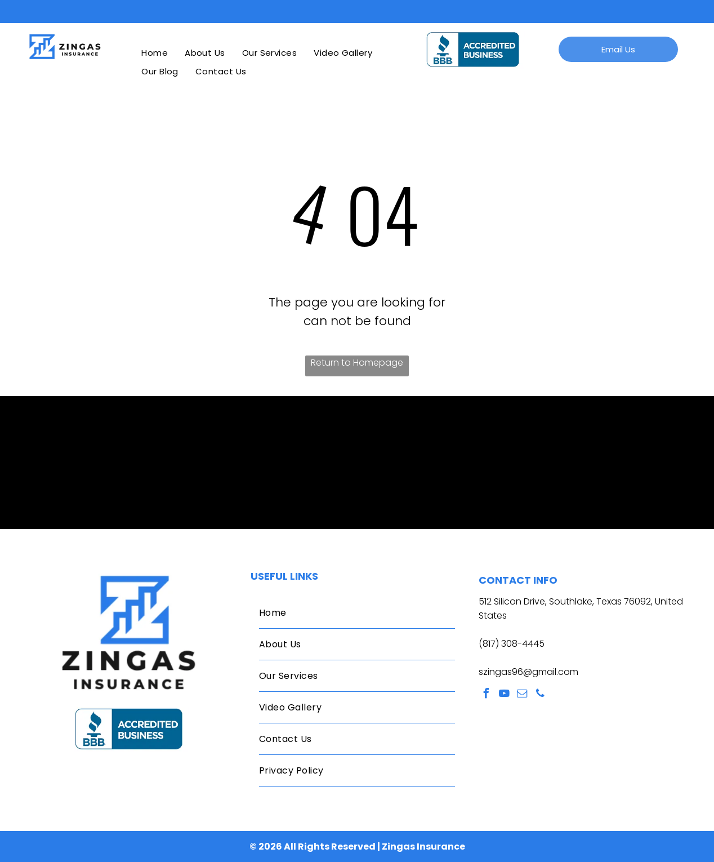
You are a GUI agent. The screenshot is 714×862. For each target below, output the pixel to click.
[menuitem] (154, 52)
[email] (522, 695)
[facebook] (486, 695)
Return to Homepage (357, 362)
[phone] (540, 695)
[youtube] (504, 695)
